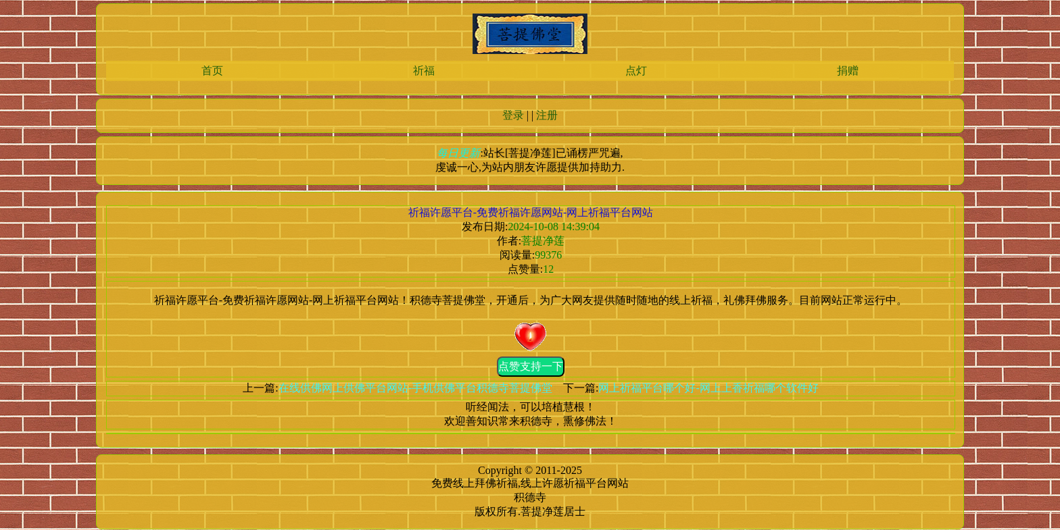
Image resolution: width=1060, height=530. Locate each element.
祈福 (424, 70)
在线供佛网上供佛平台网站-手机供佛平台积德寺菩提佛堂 (415, 388)
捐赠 (848, 70)
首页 (212, 70)
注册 (547, 115)
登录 (513, 115)
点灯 (636, 70)
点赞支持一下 (530, 366)
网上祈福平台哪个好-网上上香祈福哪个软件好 (708, 388)
